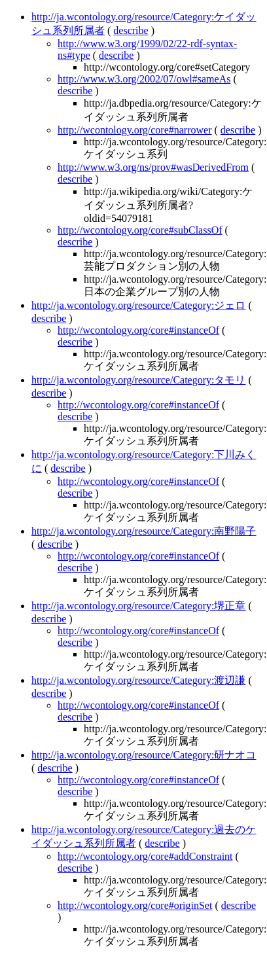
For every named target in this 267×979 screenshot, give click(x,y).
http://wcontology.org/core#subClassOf (140, 230)
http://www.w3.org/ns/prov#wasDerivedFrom (153, 167)
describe (130, 30)
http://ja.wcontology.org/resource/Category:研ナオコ (144, 754)
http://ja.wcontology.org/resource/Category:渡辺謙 (138, 680)
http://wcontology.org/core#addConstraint (145, 856)
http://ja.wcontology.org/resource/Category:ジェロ (138, 305)
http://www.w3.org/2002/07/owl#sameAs (144, 78)
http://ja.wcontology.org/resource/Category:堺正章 (138, 605)
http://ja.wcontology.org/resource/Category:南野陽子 (144, 531)
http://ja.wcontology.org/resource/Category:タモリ (138, 379)
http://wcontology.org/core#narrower (135, 129)
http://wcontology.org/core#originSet (135, 905)
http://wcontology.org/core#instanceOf (138, 330)
